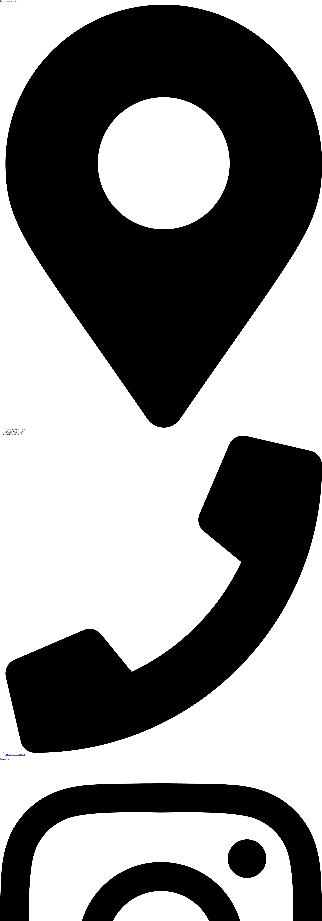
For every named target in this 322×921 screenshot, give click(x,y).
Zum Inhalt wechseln (9, 1)
